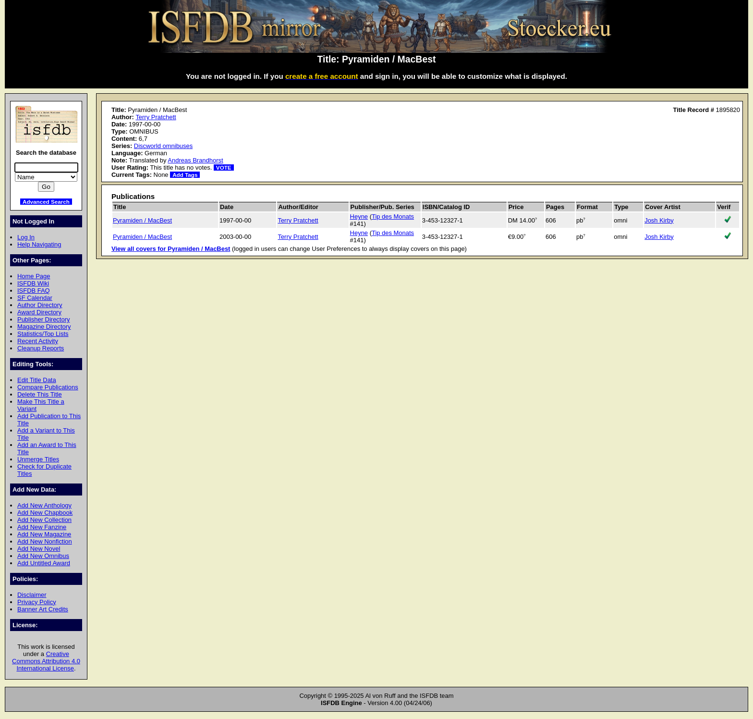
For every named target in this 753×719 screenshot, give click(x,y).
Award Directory (39, 312)
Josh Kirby (658, 220)
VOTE (223, 167)
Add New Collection (44, 519)
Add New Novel (38, 548)
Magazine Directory (44, 326)
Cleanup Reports (40, 348)
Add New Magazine (44, 534)
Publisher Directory (43, 319)
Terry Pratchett (155, 117)
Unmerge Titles (38, 459)
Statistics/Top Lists (43, 333)
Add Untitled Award (43, 563)
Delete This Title (39, 394)
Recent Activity (37, 341)
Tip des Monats (393, 216)
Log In (26, 237)
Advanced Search (46, 201)
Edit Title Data (36, 380)
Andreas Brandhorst (195, 160)
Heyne (359, 216)
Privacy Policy (36, 602)
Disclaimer (31, 594)
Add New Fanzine (41, 527)
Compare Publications (47, 387)
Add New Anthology (44, 505)
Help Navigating (39, 244)
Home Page (33, 276)
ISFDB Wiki (33, 283)
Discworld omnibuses (163, 145)
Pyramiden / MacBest (142, 220)
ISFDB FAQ (33, 290)
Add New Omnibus (43, 555)
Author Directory (39, 305)
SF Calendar (34, 297)
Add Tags (184, 175)
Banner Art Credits (42, 609)
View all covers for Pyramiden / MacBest (170, 248)
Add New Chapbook (45, 512)
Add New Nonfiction (44, 541)
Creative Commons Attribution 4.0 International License (46, 661)
